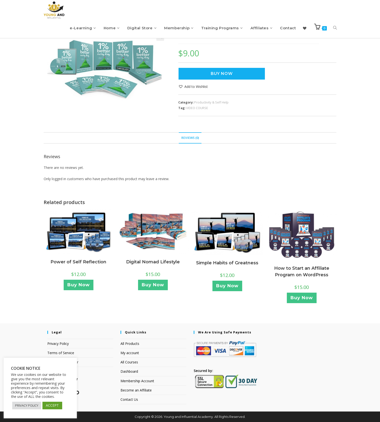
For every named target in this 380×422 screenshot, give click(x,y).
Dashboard (129, 371)
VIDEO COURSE (197, 108)
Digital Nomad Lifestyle (153, 262)
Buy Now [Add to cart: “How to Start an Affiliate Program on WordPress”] (301, 297)
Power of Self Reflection (78, 262)
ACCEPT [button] (52, 405)
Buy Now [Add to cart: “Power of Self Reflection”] (78, 285)
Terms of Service (60, 352)
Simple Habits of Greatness (227, 263)
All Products (129, 343)
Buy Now (222, 73)
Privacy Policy (58, 343)
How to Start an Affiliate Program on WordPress (301, 272)
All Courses (129, 362)
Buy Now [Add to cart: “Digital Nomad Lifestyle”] (153, 285)
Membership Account (137, 381)
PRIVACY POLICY (26, 405)
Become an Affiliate (136, 390)
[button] (193, 86)
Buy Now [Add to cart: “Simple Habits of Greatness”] (227, 285)
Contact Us (129, 399)
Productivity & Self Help (211, 102)
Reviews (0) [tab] (190, 138)
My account (129, 352)
